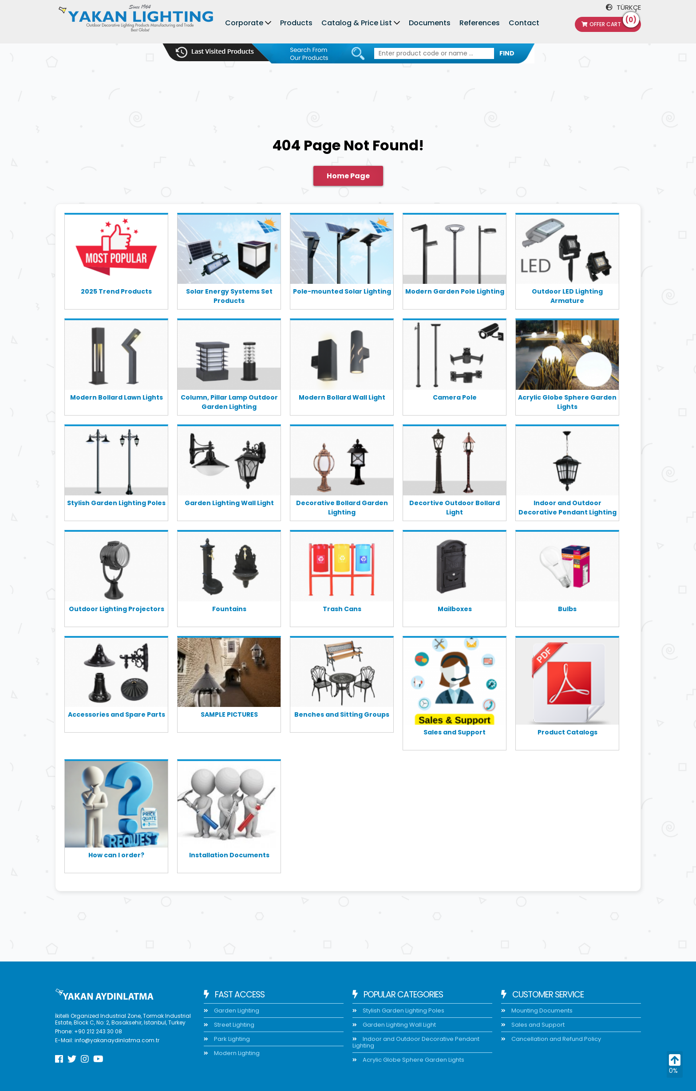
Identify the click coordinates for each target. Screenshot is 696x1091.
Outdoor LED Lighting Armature (567, 296)
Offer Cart (610, 22)
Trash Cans (342, 608)
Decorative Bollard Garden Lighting (342, 507)
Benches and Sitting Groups (341, 714)
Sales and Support (454, 732)
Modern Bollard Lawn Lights (116, 397)
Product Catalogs (567, 732)
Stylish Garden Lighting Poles (116, 502)
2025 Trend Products (116, 291)
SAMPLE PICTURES (229, 714)
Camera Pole (455, 397)
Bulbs (567, 608)
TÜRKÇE (623, 7)
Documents (430, 23)
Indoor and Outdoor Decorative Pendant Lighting (567, 507)
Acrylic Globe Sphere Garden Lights (567, 402)
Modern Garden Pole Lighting (454, 291)
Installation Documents (229, 855)
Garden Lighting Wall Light (229, 502)
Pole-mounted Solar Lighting (342, 291)
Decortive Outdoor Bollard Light (454, 507)
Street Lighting (233, 1024)
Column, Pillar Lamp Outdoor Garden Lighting (229, 402)
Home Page (348, 176)
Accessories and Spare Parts (116, 714)
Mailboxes (455, 608)
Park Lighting (231, 1039)
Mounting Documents (541, 1010)
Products (296, 23)
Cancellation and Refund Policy (555, 1039)
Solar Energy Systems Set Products (229, 296)
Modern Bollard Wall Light (342, 397)
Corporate (244, 23)
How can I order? (116, 855)
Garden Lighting (236, 1010)
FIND (506, 53)
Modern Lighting (236, 1053)
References (479, 23)
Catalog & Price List (356, 23)
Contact (524, 23)
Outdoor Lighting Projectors (116, 608)
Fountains (229, 608)
